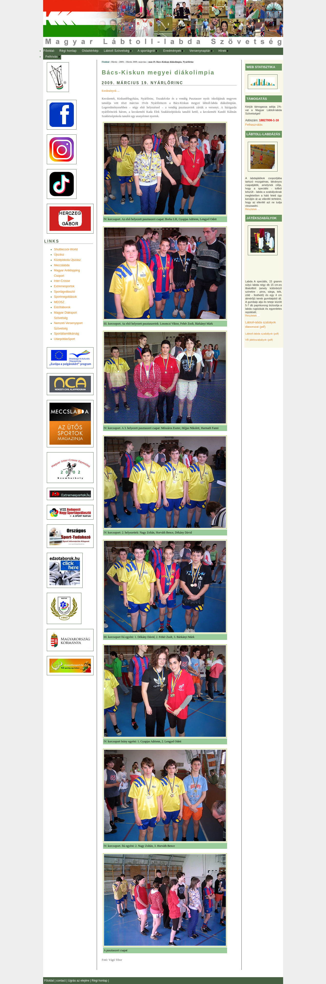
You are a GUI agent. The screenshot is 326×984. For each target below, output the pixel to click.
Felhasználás (254, 124)
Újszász (59, 254)
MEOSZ (59, 302)
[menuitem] (49, 51)
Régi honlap (68, 50)
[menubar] (140, 54)
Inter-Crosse (62, 281)
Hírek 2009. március (136, 62)
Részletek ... (252, 209)
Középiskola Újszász (67, 260)
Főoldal (48, 50)
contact (61, 980)
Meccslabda (62, 265)
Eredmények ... (111, 90)
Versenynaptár (199, 50)
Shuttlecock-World (66, 249)
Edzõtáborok (62, 307)
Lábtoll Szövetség (116, 50)
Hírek (222, 50)
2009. (121, 62)
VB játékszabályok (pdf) (259, 339)
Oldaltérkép (90, 50)
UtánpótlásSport (64, 339)
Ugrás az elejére (79, 980)
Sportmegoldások (65, 296)
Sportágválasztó (64, 291)
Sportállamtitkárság (66, 333)
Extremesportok (64, 286)
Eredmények (172, 50)
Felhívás (52, 56)
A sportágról (146, 50)
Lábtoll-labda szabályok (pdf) (262, 333)
